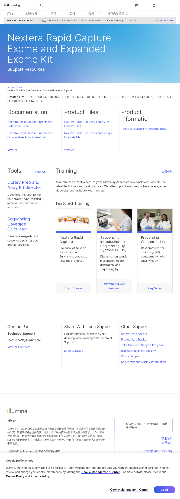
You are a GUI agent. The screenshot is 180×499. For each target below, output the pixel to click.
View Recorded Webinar (114, 287)
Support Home (164, 21)
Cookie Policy (15, 476)
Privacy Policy (40, 476)
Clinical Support (131, 357)
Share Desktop (73, 351)
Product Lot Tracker (134, 340)
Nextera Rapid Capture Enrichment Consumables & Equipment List (29, 136)
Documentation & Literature (62, 21)
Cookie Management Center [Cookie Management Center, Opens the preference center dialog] (129, 489)
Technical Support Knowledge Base (143, 129)
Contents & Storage (114, 21)
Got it (164, 489)
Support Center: (14, 88)
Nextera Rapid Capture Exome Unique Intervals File (88, 136)
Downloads (94, 21)
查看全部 (167, 172)
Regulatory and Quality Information (143, 363)
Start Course (73, 289)
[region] (90, 476)
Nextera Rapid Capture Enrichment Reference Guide (29, 125)
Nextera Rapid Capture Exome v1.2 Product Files (86, 125)
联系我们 (167, 443)
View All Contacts (18, 348)
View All (12, 151)
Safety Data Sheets (134, 334)
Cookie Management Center (100, 472)
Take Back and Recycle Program (142, 346)
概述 (43, 21)
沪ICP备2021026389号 (158, 452)
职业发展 (167, 439)
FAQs (82, 21)
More (130, 21)
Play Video (155, 289)
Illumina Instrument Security (138, 351)
